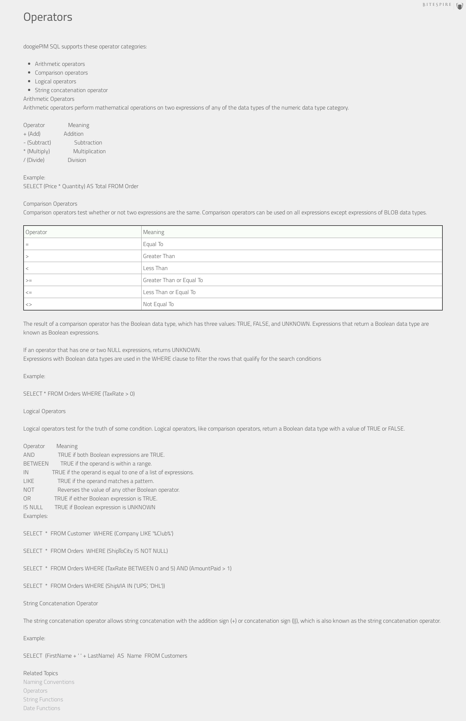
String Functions (43, 699)
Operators (35, 690)
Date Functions (41, 708)
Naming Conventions (48, 681)
